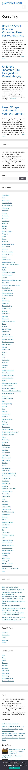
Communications (7, 275)
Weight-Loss (6, 558)
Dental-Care (5, 301)
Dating (4, 298)
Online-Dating (6, 445)
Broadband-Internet (8, 244)
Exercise (4, 326)
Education (5, 316)
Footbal (4, 347)
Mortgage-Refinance (8, 434)
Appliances (5, 216)
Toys (3, 537)
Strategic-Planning (7, 522)
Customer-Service (7, 295)
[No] (26, 765)
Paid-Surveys (6, 455)
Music (4, 437)
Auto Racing (5, 221)
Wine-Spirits (5, 561)
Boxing (4, 239)
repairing (5, 486)
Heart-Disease (6, 373)
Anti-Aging (5, 210)
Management (6, 414)
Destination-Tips (7, 306)
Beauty (4, 229)
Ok (10, 767)
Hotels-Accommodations (9, 383)
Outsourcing (6, 452)
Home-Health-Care (7, 378)
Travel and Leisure (7, 540)
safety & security (7, 491)
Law (3, 401)
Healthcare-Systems (8, 370)
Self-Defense (6, 496)
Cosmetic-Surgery (7, 290)
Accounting (5, 195)
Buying (4, 257)
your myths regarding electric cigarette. (14, 617)
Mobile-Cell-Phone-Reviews (10, 432)
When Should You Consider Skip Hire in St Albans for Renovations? (17, 751)
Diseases (4, 311)
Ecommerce (5, 313)
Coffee (4, 270)
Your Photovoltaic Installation (11, 606)
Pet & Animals (6, 460)
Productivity (5, 471)
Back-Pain (5, 223)
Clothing (4, 267)
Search (4, 175)
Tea (3, 530)
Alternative (5, 208)
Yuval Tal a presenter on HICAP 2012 (13, 589)
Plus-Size (4, 463)
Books (4, 236)
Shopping (5, 501)
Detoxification (6, 308)
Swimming (5, 527)
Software (5, 517)
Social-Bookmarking (8, 512)
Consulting (5, 283)
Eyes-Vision (5, 331)
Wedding (5, 555)
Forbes (4, 643)
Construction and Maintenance (11, 280)
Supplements (6, 525)
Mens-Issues (6, 427)
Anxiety (4, 213)
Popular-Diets (6, 468)
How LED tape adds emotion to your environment (13, 110)
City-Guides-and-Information (10, 265)
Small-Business (6, 509)
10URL (4, 637)
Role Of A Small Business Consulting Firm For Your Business (13, 30)
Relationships (6, 483)
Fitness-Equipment (7, 339)
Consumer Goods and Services (11, 285)
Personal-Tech (6, 458)
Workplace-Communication (10, 568)
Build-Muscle (6, 247)
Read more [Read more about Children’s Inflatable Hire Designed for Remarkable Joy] (13, 99)
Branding (5, 241)
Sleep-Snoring (6, 507)
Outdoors (5, 450)
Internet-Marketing (8, 393)
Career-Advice (6, 259)
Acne (3, 198)
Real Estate (5, 481)
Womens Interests (7, 563)
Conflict (4, 277)
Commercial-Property (8, 272)
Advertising (5, 200)
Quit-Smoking (6, 478)
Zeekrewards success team (10, 587)
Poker (4, 465)
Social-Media (6, 514)
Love (3, 409)
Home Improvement (8, 375)
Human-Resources (7, 386)
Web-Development (7, 550)
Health (4, 368)
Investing (5, 396)
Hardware (5, 365)
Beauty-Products (7, 231)
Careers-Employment (8, 262)
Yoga (3, 571)
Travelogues (5, 635)
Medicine (5, 424)
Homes (4, 380)
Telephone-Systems (8, 535)
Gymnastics (5, 360)
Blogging (5, 234)
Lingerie (4, 406)
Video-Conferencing (8, 545)
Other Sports (6, 447)
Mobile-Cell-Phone (7, 429)
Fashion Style (6, 334)
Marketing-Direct (7, 419)
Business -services (7, 252)
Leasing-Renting (7, 404)
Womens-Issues (7, 566)
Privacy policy (16, 767)
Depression (5, 303)
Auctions (4, 218)
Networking (5, 440)
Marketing (5, 416)
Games (4, 352)
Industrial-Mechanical (8, 388)
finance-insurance (7, 337)
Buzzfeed (5, 640)
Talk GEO (5, 632)
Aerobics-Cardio (7, 203)
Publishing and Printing (9, 476)
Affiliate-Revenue (7, 205)
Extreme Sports (6, 329)
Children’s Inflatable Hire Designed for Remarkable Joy (11, 71)
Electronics (5, 319)
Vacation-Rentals (7, 543)
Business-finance (7, 254)
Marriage (5, 422)
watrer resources (7, 548)
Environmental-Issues (8, 321)
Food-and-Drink (7, 344)
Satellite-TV (5, 494)
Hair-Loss (5, 362)
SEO (3, 499)
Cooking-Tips (6, 288)
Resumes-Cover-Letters (9, 489)
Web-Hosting (6, 553)
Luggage (4, 411)
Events (4, 324)
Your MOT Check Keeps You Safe (11, 620)
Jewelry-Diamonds (7, 398)
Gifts (3, 355)
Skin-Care (5, 504)
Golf (3, 357)
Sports (4, 519)
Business (4, 249)
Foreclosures (6, 350)
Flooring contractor (8, 342)
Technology (5, 532)
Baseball (4, 226)
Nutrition (5, 442)
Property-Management (9, 473)
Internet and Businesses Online (11, 391)
